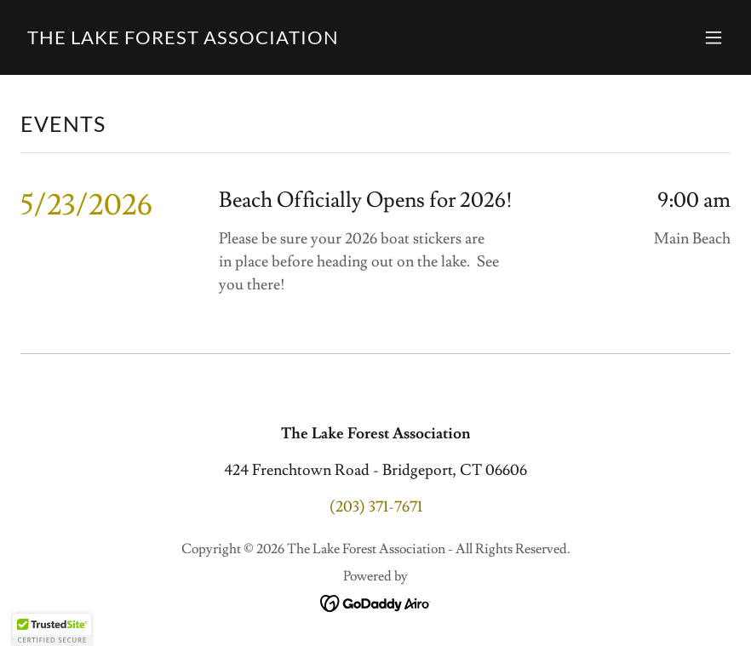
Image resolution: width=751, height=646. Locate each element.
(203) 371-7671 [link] (376, 507)
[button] (714, 37)
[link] (183, 39)
